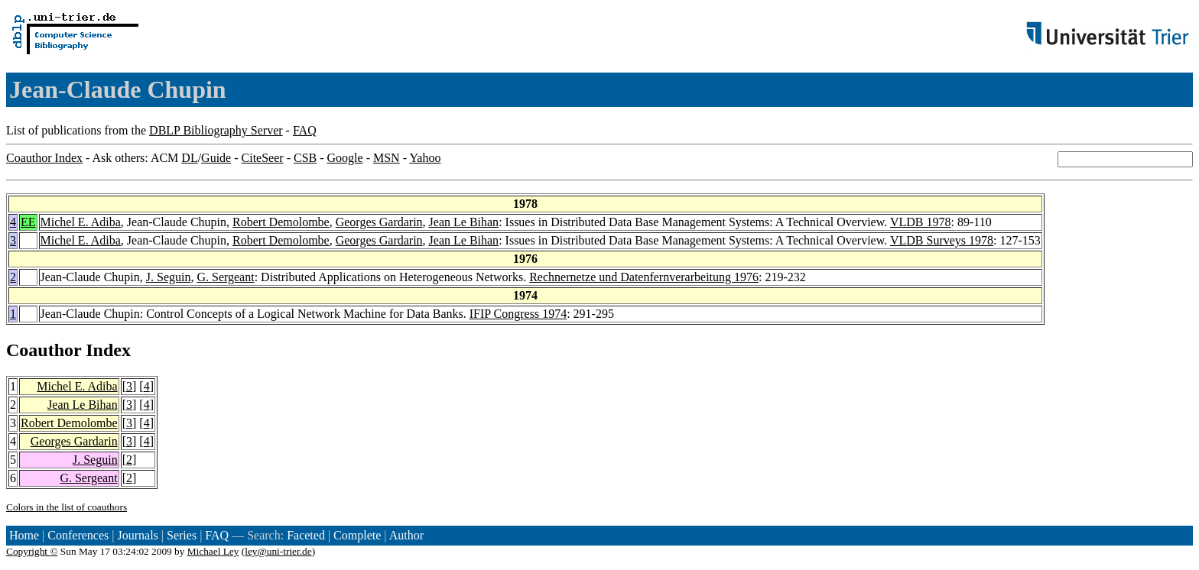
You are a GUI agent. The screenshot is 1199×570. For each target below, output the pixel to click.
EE (28, 221)
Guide (216, 157)
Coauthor (43, 350)
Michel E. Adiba (81, 221)
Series (182, 535)
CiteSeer (263, 157)
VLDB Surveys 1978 (941, 240)
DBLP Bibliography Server (216, 130)
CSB (305, 157)
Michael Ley (213, 551)
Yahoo (424, 157)
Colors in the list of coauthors (66, 507)
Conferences (78, 535)
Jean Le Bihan (464, 221)
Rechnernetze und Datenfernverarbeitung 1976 (644, 276)
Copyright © (32, 551)
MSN (386, 157)
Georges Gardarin (379, 221)
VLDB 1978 (920, 221)
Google (345, 157)
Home (24, 535)
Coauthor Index (44, 157)
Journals (137, 535)
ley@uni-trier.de (278, 551)
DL (189, 157)
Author (406, 535)
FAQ (305, 130)
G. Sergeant (225, 276)
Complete (357, 535)
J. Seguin (168, 276)
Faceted (306, 535)
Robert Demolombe (281, 221)
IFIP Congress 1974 (518, 313)
